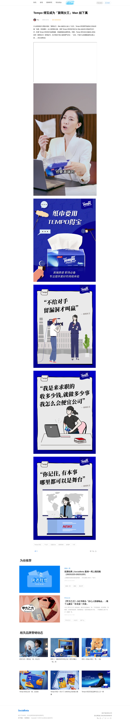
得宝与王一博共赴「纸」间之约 (29, 659)
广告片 (46, 544)
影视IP (68, 544)
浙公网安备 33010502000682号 (103, 715)
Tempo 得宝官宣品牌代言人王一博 (93, 691)
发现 (41, 2)
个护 (74, 544)
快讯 (34, 2)
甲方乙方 (67, 598)
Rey (38, 20)
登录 (108, 3)
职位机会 (59, 2)
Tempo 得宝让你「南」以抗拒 (29, 691)
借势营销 (60, 544)
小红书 (75, 620)
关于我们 (20, 718)
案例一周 (67, 568)
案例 (75, 586)
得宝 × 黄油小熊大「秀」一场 (91, 659)
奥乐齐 (81, 586)
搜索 (100, 3)
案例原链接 (58, 20)
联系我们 (27, 718)
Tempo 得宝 (37, 544)
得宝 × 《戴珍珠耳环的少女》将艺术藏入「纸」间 (64, 660)
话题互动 (53, 544)
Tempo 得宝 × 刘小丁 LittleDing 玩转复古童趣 (64, 693)
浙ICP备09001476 (107, 713)
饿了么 (82, 620)
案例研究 (49, 2)
